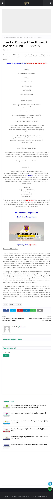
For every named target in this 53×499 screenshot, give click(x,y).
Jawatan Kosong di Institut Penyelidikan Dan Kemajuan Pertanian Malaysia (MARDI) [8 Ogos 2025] (28, 406)
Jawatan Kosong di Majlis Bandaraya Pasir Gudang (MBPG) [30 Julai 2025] (29, 438)
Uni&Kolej (18, 304)
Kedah (8, 37)
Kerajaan (11, 304)
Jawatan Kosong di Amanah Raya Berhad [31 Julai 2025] (29, 444)
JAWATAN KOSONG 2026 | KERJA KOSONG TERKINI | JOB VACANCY (31, 496)
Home (4, 37)
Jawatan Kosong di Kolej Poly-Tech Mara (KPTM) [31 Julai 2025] (29, 430)
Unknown (22, 327)
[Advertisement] (26, 21)
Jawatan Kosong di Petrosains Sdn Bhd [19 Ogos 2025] (28, 413)
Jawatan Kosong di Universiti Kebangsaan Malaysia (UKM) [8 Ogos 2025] (29, 422)
